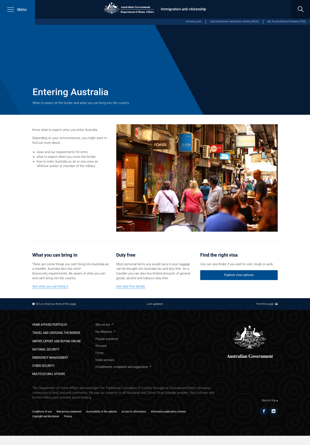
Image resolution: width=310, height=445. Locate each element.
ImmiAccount (193, 21)
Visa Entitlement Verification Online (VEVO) (234, 21)
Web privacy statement (68, 411)
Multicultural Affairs (48, 374)
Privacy (68, 416)
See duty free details (130, 286)
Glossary (101, 346)
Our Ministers (103, 332)
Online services (104, 360)
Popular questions (106, 339)
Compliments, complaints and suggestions (121, 367)
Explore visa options (239, 275)
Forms (99, 353)
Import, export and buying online (56, 341)
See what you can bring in (50, 286)
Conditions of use (42, 411)
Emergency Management (50, 358)
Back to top (270, 400)
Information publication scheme (168, 411)
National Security (45, 349)
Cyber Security (43, 366)
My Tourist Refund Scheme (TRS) (287, 21)
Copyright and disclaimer (45, 416)
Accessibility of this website (101, 411)
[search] (300, 9)
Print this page (267, 303)
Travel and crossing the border (56, 333)
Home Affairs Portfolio (49, 325)
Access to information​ (133, 411)
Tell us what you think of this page (55, 303)
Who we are (102, 325)
